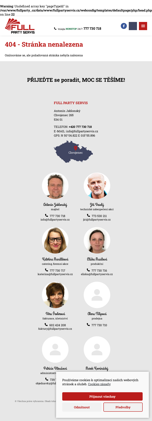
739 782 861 (57, 380)
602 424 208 (57, 325)
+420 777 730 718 (80, 127)
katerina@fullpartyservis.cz (55, 274)
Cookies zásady (99, 384)
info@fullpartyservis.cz (82, 131)
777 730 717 (57, 270)
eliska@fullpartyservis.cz (97, 274)
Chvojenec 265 (64, 115)
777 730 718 (92, 28)
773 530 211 (99, 216)
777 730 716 (99, 270)
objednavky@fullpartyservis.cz (55, 383)
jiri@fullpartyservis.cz (97, 219)
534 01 (58, 119)
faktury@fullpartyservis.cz (55, 328)
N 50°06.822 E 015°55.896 (78, 135)
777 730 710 (99, 325)
